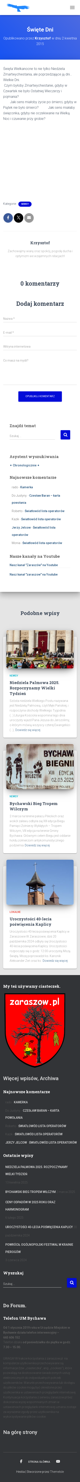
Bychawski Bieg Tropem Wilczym (30, 1192)
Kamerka (26, 487)
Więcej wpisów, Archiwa (30, 1078)
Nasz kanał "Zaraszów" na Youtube (34, 565)
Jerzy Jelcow (21, 527)
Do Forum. (14, 1305)
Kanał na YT (58, 1462)
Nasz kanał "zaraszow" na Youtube (34, 574)
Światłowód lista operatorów (44, 511)
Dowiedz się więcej (27, 730)
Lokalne (15, 912)
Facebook (21, 1462)
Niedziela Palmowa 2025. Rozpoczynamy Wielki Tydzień (34, 688)
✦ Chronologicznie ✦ (25, 465)
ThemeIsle (57, 1471)
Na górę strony (20, 1432)
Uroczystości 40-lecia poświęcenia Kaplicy (31, 921)
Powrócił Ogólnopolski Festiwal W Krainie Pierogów (39, 1248)
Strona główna (39, 1461)
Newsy (25, 204)
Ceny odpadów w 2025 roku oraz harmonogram (30, 1205)
